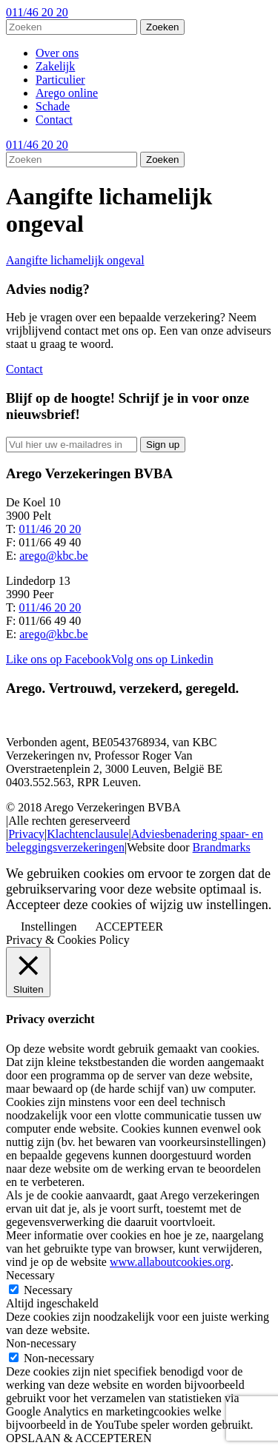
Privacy (26, 834)
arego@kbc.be (53, 555)
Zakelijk (55, 66)
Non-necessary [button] (41, 1343)
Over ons (57, 53)
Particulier (60, 79)
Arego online (67, 93)
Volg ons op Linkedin (162, 659)
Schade (53, 106)
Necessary (48, 1290)
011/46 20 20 (37, 12)
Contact (54, 119)
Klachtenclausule (87, 834)
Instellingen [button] (49, 926)
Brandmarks (222, 847)
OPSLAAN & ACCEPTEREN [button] (78, 1438)
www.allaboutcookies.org (170, 1262)
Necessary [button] (30, 1275)
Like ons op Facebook (58, 659)
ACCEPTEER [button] (130, 926)
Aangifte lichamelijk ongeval (75, 260)
